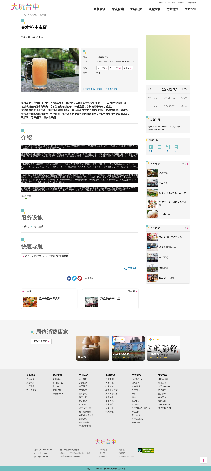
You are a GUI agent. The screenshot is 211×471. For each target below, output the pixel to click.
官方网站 (102, 68)
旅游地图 (57, 390)
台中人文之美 (85, 408)
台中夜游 (83, 379)
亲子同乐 (83, 386)
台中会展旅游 (85, 412)
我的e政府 (140, 450)
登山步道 (83, 394)
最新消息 (30, 383)
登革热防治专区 (165, 408)
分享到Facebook (69, 278)
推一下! (74, 278)
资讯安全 (103, 453)
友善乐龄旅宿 (111, 390)
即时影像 (57, 379)
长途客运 (136, 401)
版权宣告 (123, 453)
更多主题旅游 (85, 422)
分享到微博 (79, 278)
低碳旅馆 (109, 386)
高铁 (134, 397)
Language (191, 2)
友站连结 (162, 401)
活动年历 (30, 379)
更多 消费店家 (41, 341)
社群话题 (30, 386)
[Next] (77, 69)
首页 (25, 15)
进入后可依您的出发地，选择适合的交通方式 (45, 256)
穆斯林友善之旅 (86, 415)
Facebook (115, 68)
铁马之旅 (83, 397)
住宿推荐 (109, 379)
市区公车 (136, 412)
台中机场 (136, 386)
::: (156, 2)
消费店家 (43, 15)
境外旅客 (181, 2)
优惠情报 (109, 412)
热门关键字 (31, 390)
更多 (184, 164)
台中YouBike (137, 419)
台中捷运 (136, 390)
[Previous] (23, 69)
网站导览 (162, 2)
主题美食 (109, 397)
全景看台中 (58, 394)
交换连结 (103, 456)
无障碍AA (148, 450)
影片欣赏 (162, 390)
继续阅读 (26, 196)
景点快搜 (57, 386)
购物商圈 (109, 408)
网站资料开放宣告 (126, 456)
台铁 (134, 394)
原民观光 (83, 419)
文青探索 (83, 390)
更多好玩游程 (85, 426)
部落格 (127, 68)
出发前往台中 (138, 379)
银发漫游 (83, 404)
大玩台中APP (164, 386)
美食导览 (109, 383)
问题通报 (132, 268)
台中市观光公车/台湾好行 (143, 408)
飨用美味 (109, 401)
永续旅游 (83, 383)
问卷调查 (162, 397)
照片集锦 (162, 394)
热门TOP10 (58, 383)
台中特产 (109, 404)
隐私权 (122, 450)
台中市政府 (105, 441)
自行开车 (136, 383)
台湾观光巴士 (138, 404)
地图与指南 (163, 379)
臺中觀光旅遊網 (25, 6)
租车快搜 (136, 422)
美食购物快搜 (111, 394)
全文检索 (171, 2)
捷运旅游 (83, 401)
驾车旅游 (136, 415)
